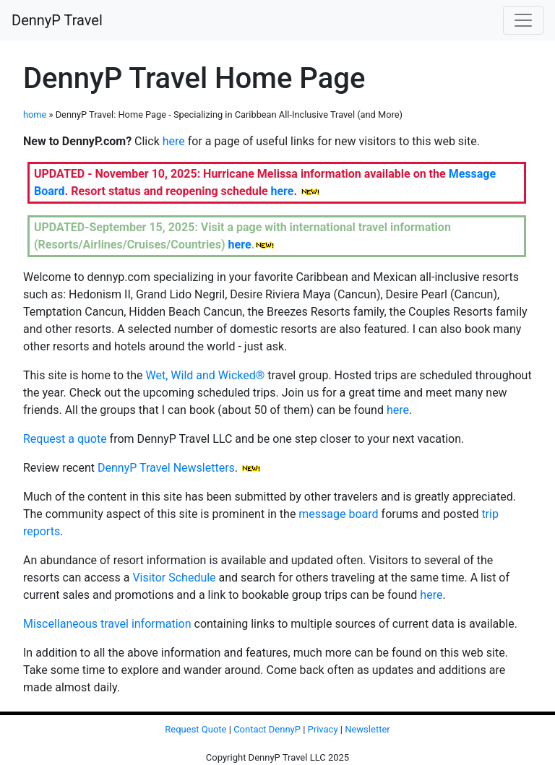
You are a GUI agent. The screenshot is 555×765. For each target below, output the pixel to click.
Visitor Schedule (173, 577)
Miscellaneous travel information (107, 624)
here (174, 141)
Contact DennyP (267, 729)
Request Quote (195, 729)
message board (338, 514)
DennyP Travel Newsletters (166, 468)
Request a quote (65, 439)
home (34, 114)
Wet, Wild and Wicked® (205, 375)
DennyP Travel (57, 20)
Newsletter (367, 729)
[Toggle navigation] (523, 20)
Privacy (323, 729)
